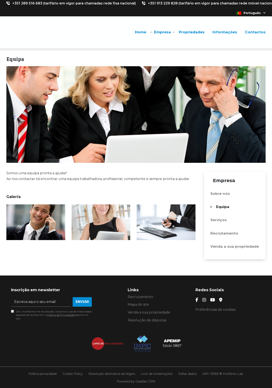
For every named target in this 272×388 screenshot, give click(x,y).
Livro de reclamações (157, 374)
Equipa (222, 207)
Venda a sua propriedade (234, 246)
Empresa (162, 32)
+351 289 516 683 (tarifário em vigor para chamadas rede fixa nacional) (74, 3)
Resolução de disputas (147, 320)
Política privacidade (42, 374)
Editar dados (187, 374)
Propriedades (192, 32)
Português (251, 13)
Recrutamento (224, 233)
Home (140, 32)
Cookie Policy (73, 374)
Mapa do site (138, 304)
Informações (224, 32)
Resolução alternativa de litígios (111, 374)
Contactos (255, 32)
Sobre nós (220, 193)
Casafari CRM (145, 381)
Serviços (218, 220)
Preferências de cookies (216, 310)
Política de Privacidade (61, 314)
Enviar (82, 302)
